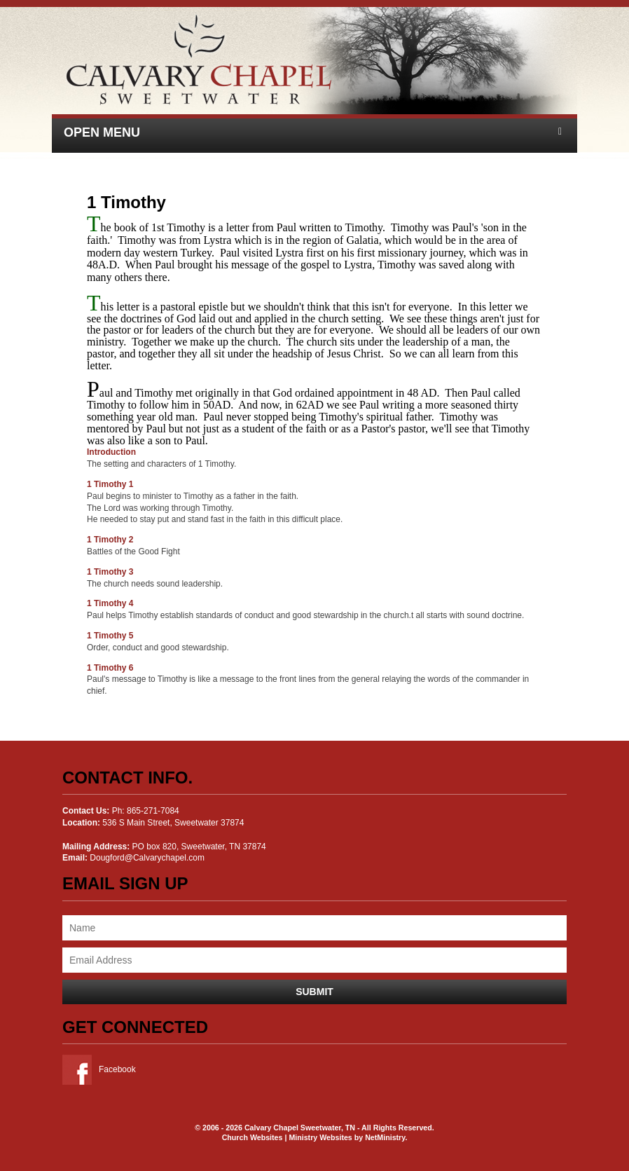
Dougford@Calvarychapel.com (147, 858)
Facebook (99, 1069)
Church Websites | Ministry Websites (288, 1137)
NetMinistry (385, 1137)
